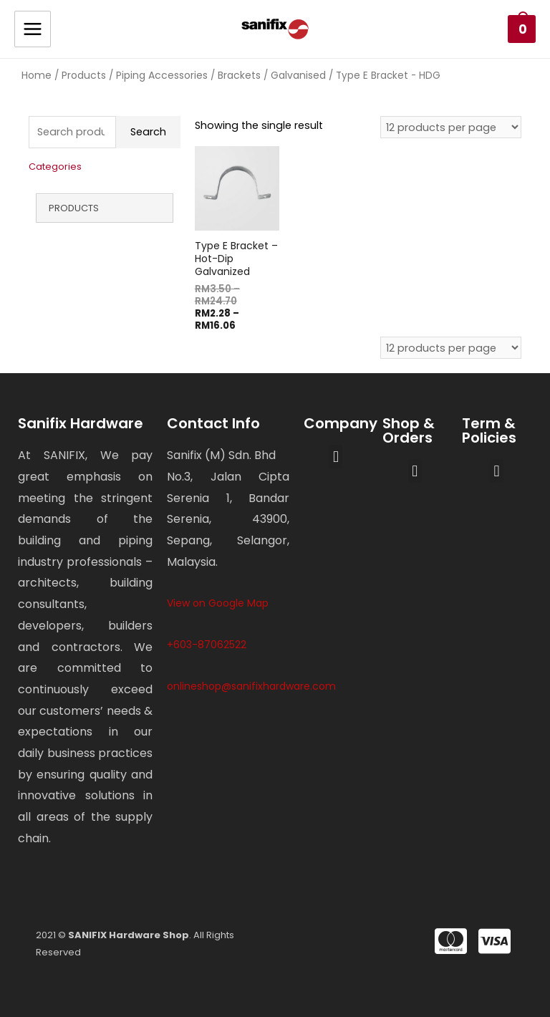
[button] (335, 456)
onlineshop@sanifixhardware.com (251, 686)
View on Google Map (218, 603)
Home (36, 75)
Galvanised (298, 75)
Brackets (239, 75)
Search (148, 132)
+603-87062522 (206, 644)
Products (84, 75)
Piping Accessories (162, 75)
